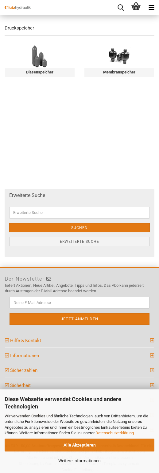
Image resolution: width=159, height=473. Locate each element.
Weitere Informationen (79, 460)
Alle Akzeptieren (80, 445)
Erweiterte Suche (79, 241)
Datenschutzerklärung (114, 433)
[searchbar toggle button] (120, 7)
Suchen (79, 228)
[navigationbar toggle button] (151, 7)
